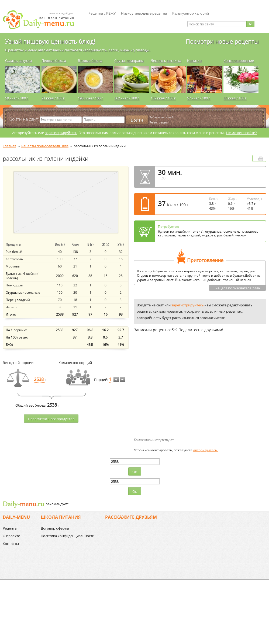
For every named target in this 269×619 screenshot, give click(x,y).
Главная (9, 145)
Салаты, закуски (18, 60)
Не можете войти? (241, 132)
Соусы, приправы (129, 60)
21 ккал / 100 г (53, 98)
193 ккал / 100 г (90, 98)
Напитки (194, 60)
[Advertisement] (179, 393)
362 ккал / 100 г (126, 98)
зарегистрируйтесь (61, 132)
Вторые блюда (90, 60)
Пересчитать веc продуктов (51, 418)
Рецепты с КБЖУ (102, 13)
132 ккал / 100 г (163, 98)
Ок (134, 471)
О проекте (11, 535)
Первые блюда (54, 60)
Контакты (11, 543)
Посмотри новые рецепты (222, 41)
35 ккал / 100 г (235, 98)
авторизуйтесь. (205, 450)
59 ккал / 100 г (16, 98)
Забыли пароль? (161, 117)
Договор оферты (55, 528)
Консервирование (238, 60)
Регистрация (158, 122)
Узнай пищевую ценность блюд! (50, 41)
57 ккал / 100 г (198, 98)
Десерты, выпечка (166, 60)
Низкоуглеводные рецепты (144, 13)
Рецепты (10, 528)
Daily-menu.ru (42, 19)
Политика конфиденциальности (67, 535)
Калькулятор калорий (190, 13)
